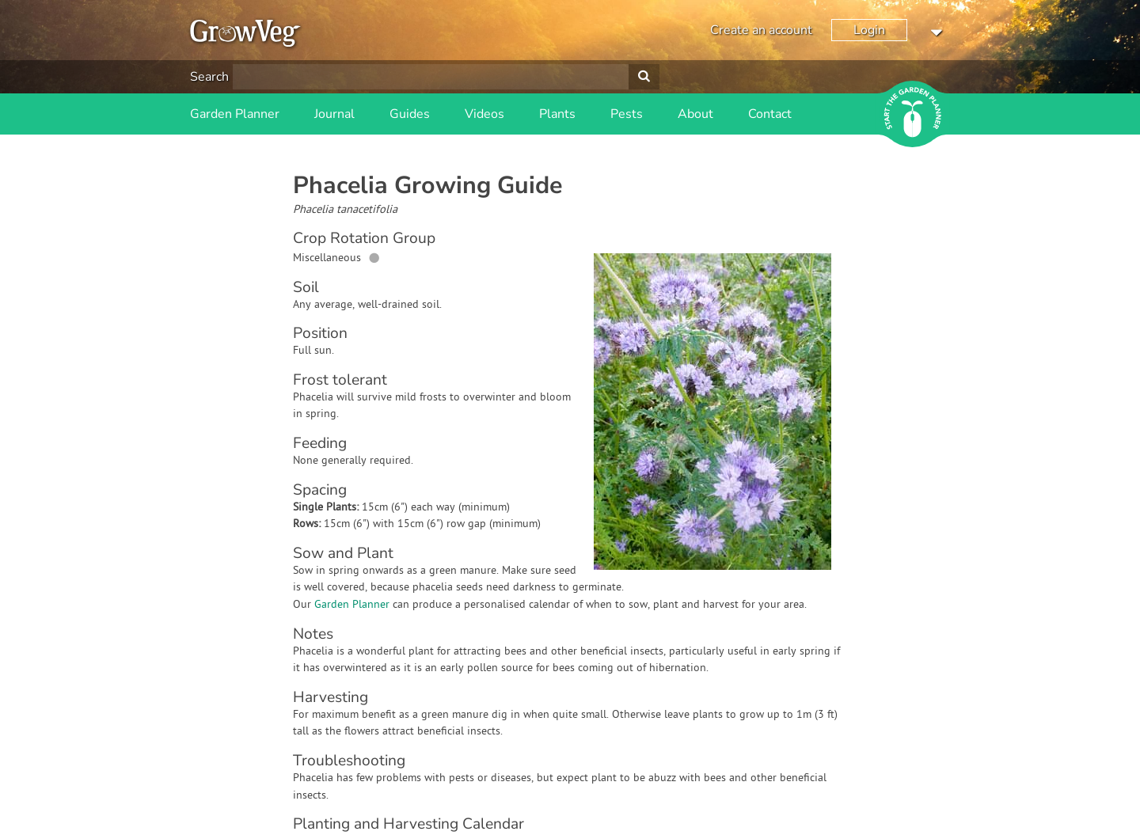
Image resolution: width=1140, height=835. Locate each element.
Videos (484, 114)
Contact (770, 114)
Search (209, 76)
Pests (626, 114)
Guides (410, 114)
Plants (557, 114)
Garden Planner (234, 114)
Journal (334, 114)
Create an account (761, 30)
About (695, 114)
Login (869, 30)
